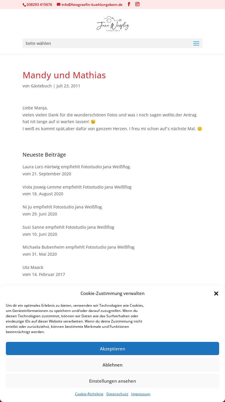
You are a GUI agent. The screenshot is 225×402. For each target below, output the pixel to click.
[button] (216, 293)
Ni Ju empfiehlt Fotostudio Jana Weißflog (62, 207)
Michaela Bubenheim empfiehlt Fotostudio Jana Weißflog (78, 247)
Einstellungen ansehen (112, 381)
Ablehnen (112, 365)
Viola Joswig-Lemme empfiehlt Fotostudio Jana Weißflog (77, 187)
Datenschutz (117, 393)
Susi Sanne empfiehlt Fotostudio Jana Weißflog (68, 227)
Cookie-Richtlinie (89, 393)
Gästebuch (41, 86)
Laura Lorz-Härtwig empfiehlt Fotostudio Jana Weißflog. (77, 166)
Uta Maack (33, 267)
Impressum (140, 393)
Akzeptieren (112, 349)
